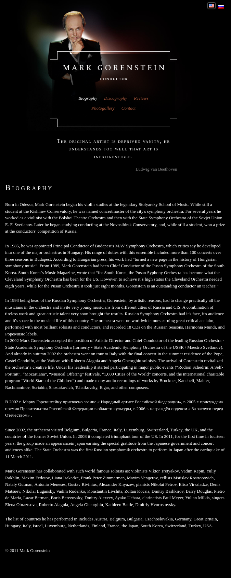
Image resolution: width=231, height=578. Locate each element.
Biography (87, 98)
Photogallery (103, 108)
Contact (128, 108)
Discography (115, 98)
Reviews (141, 98)
